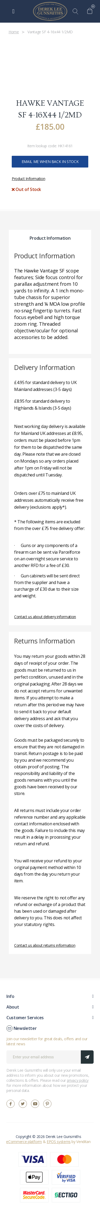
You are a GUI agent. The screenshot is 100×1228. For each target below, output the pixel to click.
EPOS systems (59, 1141)
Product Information (28, 178)
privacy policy (78, 1080)
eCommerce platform (24, 1141)
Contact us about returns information (44, 945)
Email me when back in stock (50, 161)
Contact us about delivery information (45, 616)
